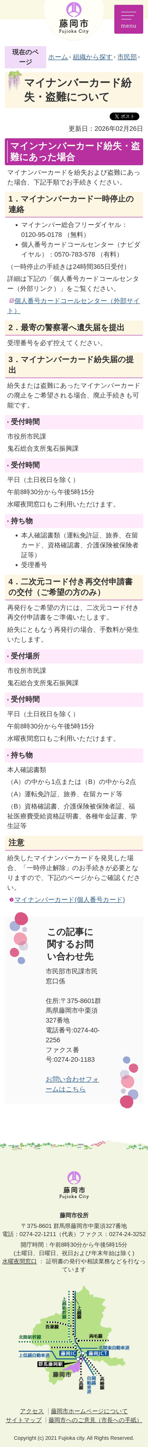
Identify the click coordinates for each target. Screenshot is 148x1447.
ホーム (58, 57)
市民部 (127, 57)
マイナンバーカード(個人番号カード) (69, 899)
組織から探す (93, 57)
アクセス (32, 1411)
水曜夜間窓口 (19, 1261)
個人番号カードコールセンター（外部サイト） (73, 305)
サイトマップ (24, 1420)
